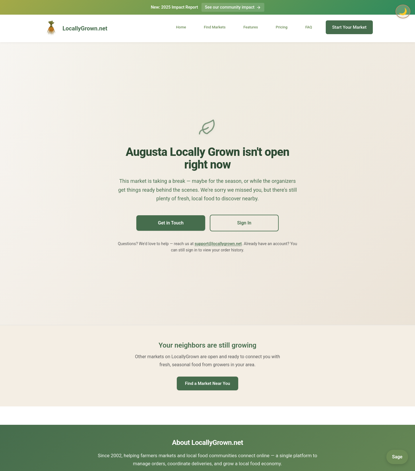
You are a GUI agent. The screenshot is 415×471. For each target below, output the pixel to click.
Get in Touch (170, 223)
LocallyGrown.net (74, 28)
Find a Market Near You (207, 383)
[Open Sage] (397, 457)
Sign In (244, 223)
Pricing (282, 27)
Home (181, 27)
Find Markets (215, 27)
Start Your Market (349, 27)
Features (250, 27)
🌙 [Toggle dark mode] (403, 11)
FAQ (308, 27)
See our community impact (233, 7)
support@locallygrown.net (218, 243)
